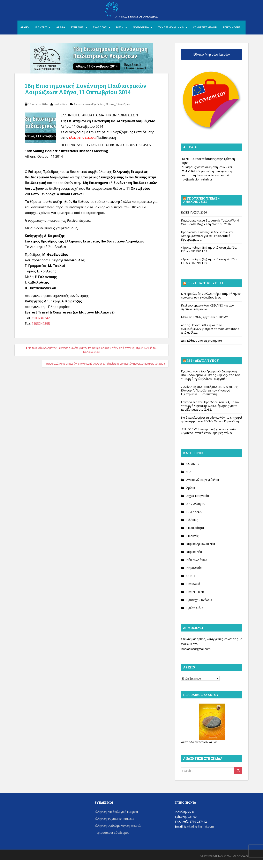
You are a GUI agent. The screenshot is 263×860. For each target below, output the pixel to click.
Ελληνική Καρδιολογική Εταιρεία (116, 812)
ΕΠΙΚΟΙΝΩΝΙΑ (231, 27)
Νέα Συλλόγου (196, 560)
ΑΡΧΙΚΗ (25, 27)
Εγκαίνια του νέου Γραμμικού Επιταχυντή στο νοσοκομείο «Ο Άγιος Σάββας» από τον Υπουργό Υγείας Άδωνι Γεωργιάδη (210, 375)
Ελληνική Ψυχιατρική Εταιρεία (114, 819)
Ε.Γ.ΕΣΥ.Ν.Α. (194, 512)
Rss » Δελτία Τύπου (203, 361)
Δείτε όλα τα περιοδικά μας (199, 742)
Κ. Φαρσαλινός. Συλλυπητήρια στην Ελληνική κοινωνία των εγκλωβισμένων (211, 295)
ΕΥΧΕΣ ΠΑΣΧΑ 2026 (194, 212)
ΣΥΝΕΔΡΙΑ (77, 27)
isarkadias (60, 104)
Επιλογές (192, 536)
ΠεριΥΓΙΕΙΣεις (195, 592)
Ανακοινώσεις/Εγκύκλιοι (89, 104)
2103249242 (40, 318)
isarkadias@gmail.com (196, 649)
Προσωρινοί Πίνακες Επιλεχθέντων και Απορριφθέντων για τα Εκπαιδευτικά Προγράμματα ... (207, 235)
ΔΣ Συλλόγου (195, 504)
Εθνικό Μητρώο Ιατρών (211, 54)
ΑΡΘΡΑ (60, 27)
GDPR (190, 472)
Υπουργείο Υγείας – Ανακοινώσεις (201, 200)
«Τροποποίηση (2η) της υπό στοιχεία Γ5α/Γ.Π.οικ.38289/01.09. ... (209, 261)
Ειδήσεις (192, 520)
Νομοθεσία (194, 568)
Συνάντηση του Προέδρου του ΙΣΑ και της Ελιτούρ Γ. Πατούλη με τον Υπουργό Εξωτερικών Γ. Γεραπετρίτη (209, 390)
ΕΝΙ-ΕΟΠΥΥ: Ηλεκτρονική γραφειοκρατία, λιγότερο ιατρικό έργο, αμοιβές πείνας (208, 431)
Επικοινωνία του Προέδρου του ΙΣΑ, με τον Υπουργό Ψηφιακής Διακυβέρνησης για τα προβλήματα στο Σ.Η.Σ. (210, 405)
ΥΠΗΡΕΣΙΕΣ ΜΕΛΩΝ (205, 27)
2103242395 (40, 323)
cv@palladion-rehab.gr (197, 179)
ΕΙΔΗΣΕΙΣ (41, 27)
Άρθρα (190, 488)
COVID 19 (192, 464)
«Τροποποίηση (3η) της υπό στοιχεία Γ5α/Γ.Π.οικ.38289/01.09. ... (209, 249)
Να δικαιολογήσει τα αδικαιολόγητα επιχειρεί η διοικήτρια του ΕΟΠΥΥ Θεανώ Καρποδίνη (211, 419)
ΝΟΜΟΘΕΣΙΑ (141, 27)
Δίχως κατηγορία (197, 496)
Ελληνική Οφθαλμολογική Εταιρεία (118, 826)
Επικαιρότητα (195, 528)
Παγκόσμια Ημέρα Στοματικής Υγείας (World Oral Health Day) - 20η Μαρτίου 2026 (210, 222)
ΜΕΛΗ (119, 27)
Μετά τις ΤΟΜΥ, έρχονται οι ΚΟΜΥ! (204, 317)
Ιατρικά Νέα (194, 552)
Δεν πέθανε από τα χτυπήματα (201, 340)
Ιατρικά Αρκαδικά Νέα (200, 544)
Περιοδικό (193, 584)
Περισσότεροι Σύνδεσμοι (112, 833)
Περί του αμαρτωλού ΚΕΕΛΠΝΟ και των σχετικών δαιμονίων (207, 307)
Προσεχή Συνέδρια (118, 104)
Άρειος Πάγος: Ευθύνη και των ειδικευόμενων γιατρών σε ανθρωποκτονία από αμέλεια (210, 328)
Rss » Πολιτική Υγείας (205, 283)
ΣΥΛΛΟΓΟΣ (100, 27)
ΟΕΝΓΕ (191, 576)
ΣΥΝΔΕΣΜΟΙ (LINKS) (170, 27)
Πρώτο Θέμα (194, 608)
